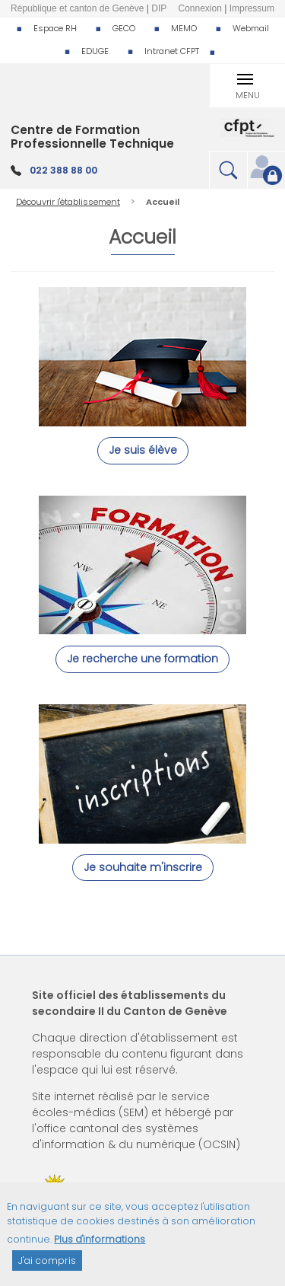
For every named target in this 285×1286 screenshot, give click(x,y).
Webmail (251, 28)
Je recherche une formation (142, 658)
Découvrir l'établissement (68, 202)
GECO (123, 28)
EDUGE (95, 51)
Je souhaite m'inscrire (143, 867)
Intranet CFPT (171, 51)
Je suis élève (143, 450)
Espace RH (55, 28)
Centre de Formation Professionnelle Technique (92, 137)
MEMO (184, 28)
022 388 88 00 (63, 170)
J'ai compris (47, 1268)
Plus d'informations (99, 1247)
